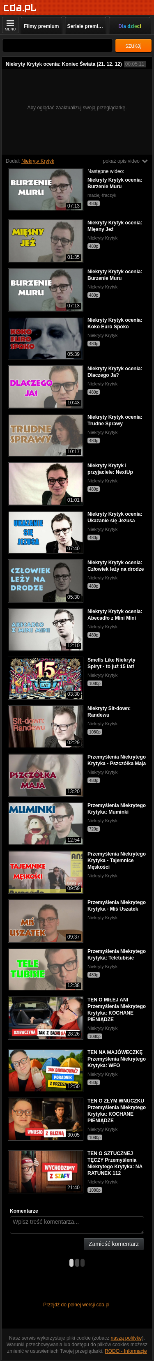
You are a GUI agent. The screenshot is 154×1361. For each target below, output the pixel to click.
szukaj (133, 45)
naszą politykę (126, 1338)
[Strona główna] (20, 8)
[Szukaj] (57, 45)
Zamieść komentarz (114, 1244)
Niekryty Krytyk (37, 161)
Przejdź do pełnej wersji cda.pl (77, 1305)
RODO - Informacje (126, 1351)
